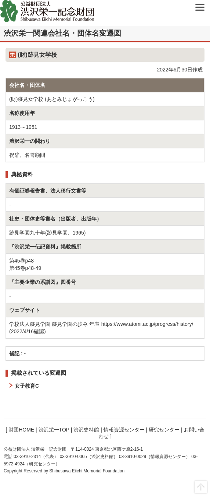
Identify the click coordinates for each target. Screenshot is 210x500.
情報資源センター (124, 430)
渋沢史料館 (86, 430)
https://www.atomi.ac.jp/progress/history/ (147, 324)
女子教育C (27, 386)
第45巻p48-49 (25, 268)
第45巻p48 (21, 261)
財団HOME (21, 430)
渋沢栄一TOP (54, 430)
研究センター (164, 430)
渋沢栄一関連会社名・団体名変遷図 (62, 33)
